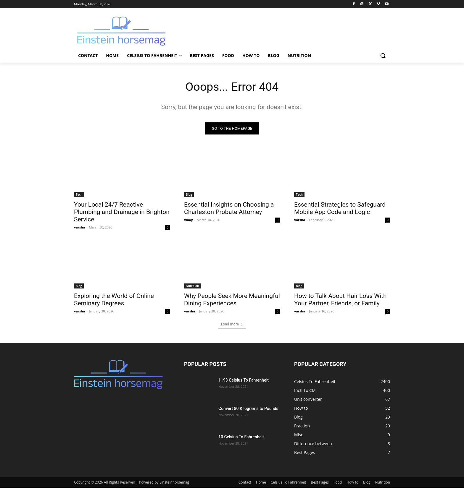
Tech (79, 195)
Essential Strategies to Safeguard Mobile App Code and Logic (340, 208)
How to (352, 482)
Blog (189, 195)
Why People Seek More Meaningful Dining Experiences (232, 300)
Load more (232, 324)
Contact (245, 482)
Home (261, 482)
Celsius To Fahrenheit (288, 482)
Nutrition (192, 286)
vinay (188, 220)
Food (338, 482)
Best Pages (320, 482)
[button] (383, 55)
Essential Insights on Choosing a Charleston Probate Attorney (229, 208)
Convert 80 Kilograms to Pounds (248, 408)
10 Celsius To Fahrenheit (241, 437)
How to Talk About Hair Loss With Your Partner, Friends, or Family (340, 300)
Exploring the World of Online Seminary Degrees (114, 300)
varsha (79, 227)
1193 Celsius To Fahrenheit (243, 380)
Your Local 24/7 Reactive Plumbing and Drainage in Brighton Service (122, 212)
